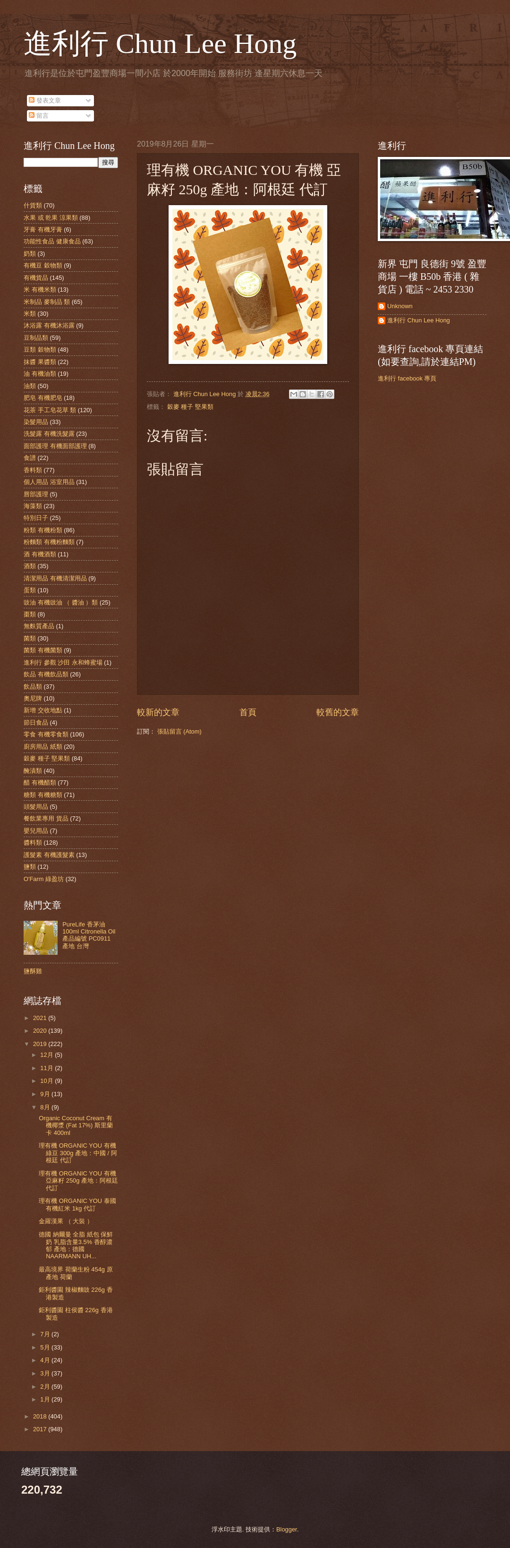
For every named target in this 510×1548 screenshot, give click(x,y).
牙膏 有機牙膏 (43, 229)
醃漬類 (33, 770)
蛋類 (30, 590)
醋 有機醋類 (40, 782)
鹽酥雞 (33, 971)
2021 (40, 1017)
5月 (45, 1347)
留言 (39, 115)
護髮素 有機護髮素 (49, 854)
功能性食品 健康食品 (52, 241)
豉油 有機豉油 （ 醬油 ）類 (61, 602)
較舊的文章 (337, 712)
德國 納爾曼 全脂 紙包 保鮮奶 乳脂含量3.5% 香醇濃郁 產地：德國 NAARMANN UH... (76, 1245)
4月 (45, 1360)
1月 (45, 1399)
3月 (45, 1373)
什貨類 (33, 205)
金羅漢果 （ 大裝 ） (66, 1221)
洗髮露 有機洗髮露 (49, 433)
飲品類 (33, 686)
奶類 (30, 253)
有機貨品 (36, 277)
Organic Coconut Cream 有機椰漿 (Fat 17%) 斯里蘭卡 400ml (76, 1125)
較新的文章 (158, 712)
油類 (30, 385)
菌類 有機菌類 (43, 650)
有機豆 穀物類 (43, 265)
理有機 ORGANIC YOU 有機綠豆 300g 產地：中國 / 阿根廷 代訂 (78, 1153)
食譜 (30, 457)
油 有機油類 (40, 373)
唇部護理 (36, 494)
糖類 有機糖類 (43, 794)
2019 (40, 1043)
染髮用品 (36, 421)
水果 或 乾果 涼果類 (51, 217)
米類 (30, 313)
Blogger (286, 1529)
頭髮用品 (36, 806)
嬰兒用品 (36, 830)
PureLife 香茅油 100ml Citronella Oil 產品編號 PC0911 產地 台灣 (88, 935)
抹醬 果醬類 (40, 361)
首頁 (247, 712)
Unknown (400, 306)
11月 (47, 1068)
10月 (47, 1080)
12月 (47, 1054)
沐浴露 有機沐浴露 (49, 325)
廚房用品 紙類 (43, 746)
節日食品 (36, 722)
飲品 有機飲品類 (46, 674)
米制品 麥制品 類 (47, 301)
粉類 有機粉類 (43, 530)
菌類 (30, 638)
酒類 (30, 566)
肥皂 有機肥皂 (43, 397)
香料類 (33, 470)
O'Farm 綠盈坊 (44, 878)
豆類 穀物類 (40, 349)
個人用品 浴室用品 (49, 481)
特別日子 (36, 517)
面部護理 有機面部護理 (55, 446)
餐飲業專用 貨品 (46, 818)
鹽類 (30, 866)
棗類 (30, 614)
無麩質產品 (39, 626)
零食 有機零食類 (46, 734)
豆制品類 (36, 337)
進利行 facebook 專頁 (407, 378)
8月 (45, 1107)
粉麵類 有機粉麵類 (49, 541)
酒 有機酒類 (40, 554)
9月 (45, 1094)
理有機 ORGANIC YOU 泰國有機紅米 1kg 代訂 (77, 1204)
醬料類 (33, 842)
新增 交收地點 (43, 710)
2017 (40, 1429)
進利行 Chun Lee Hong (160, 43)
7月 (45, 1334)
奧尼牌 (33, 698)
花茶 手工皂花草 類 (50, 410)
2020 (40, 1030)
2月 (45, 1386)
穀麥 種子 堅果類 (190, 406)
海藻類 (33, 506)
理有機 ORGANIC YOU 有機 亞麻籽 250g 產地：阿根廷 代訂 (78, 1181)
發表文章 (45, 100)
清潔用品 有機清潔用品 (55, 578)
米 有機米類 (40, 289)
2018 (40, 1416)
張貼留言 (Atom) (179, 731)
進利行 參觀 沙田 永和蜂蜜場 (63, 662)
